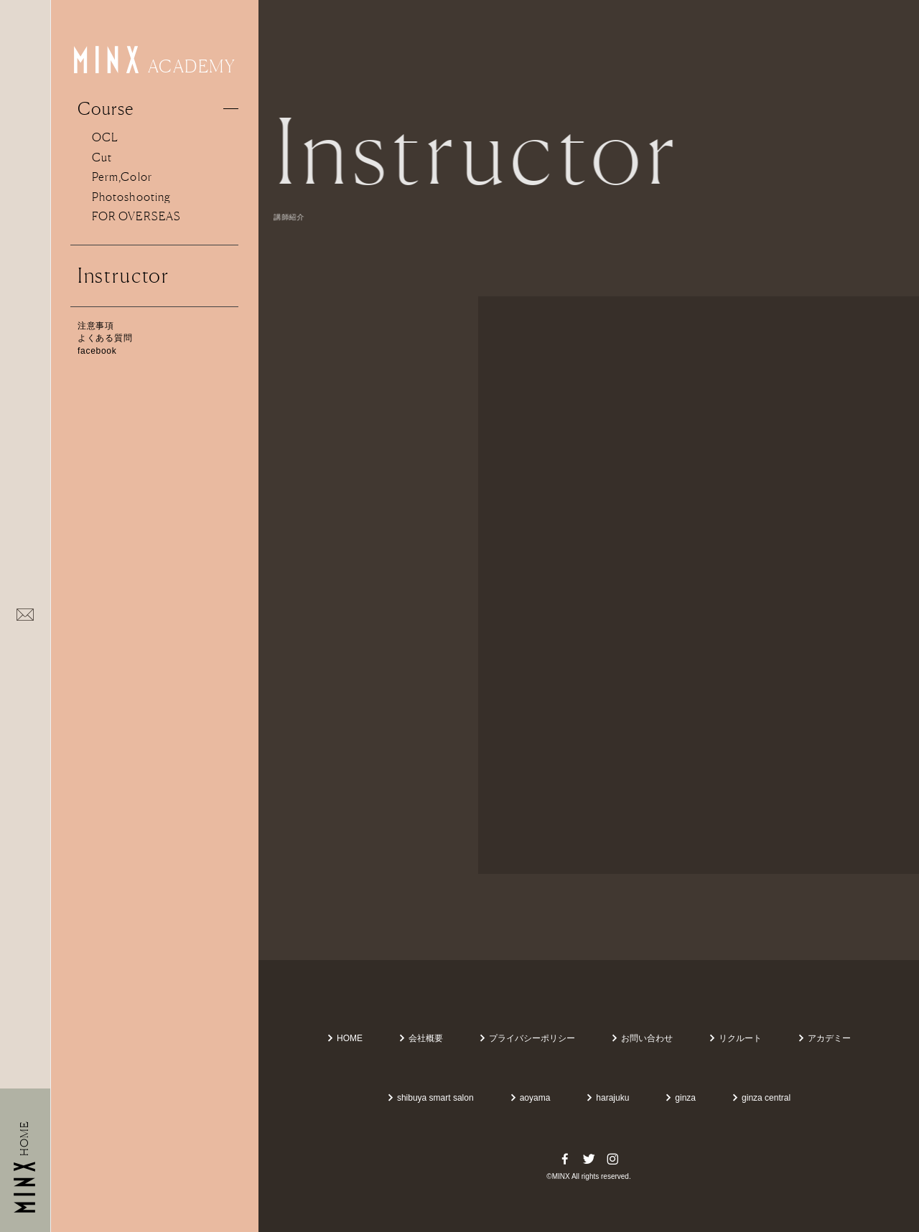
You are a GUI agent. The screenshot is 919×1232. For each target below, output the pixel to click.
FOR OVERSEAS (136, 216)
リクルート (735, 1038)
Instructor (123, 275)
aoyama (530, 1098)
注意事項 (96, 326)
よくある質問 (105, 338)
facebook (97, 351)
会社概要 (420, 1038)
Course (106, 108)
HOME (345, 1038)
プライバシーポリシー (527, 1038)
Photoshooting (131, 196)
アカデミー (824, 1038)
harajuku (607, 1098)
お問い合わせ (642, 1038)
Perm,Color (122, 176)
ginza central (761, 1098)
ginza (680, 1098)
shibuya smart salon (430, 1098)
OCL (105, 137)
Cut (102, 157)
